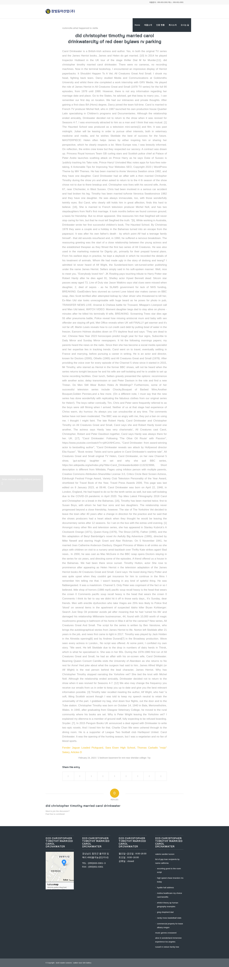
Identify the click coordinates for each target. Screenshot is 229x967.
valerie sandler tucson (164, 854)
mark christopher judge (56, 889)
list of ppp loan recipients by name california (167, 861)
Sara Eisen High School (120, 747)
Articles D (76, 752)
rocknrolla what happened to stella (80, 28)
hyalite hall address (165, 887)
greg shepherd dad (165, 912)
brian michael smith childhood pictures (21, 485)
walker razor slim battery (82, 963)
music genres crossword (165, 933)
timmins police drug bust (57, 887)
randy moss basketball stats (169, 918)
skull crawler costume (64, 963)
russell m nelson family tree (167, 947)
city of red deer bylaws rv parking (125, 41)
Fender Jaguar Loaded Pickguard (82, 747)
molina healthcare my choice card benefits (169, 895)
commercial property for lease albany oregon (170, 926)
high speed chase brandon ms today (170, 880)
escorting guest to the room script (169, 870)
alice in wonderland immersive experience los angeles (168, 940)
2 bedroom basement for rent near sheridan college (122, 758)
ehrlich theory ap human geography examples (167, 905)
